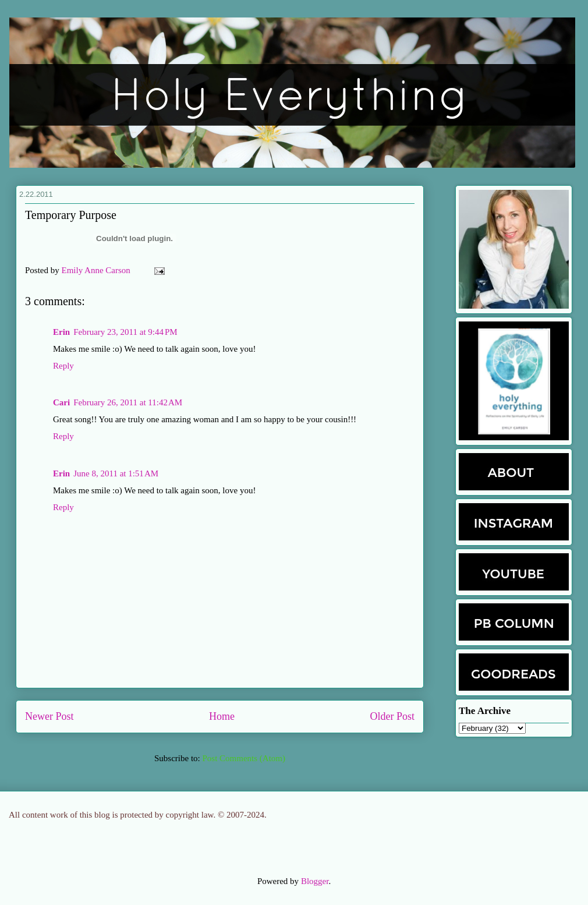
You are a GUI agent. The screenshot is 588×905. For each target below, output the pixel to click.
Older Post (392, 716)
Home (222, 716)
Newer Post (49, 716)
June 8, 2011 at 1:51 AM (115, 473)
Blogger (315, 881)
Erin (61, 332)
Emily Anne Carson (97, 270)
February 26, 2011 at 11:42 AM (127, 402)
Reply (63, 365)
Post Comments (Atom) (243, 758)
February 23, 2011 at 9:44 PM (125, 332)
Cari (61, 402)
